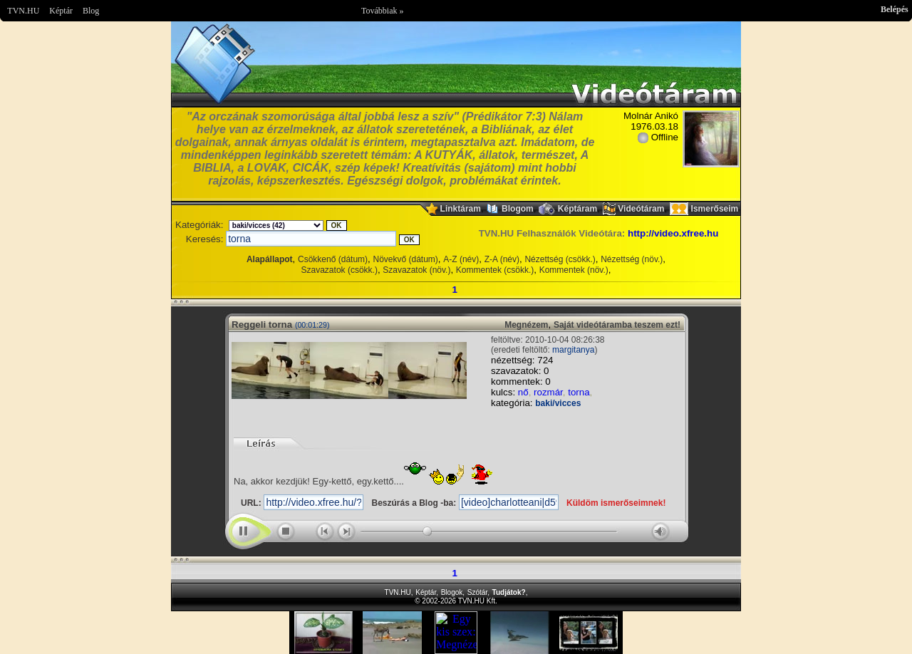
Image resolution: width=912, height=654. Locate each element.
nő (523, 392)
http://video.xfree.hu (673, 233)
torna (578, 392)
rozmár (548, 392)
